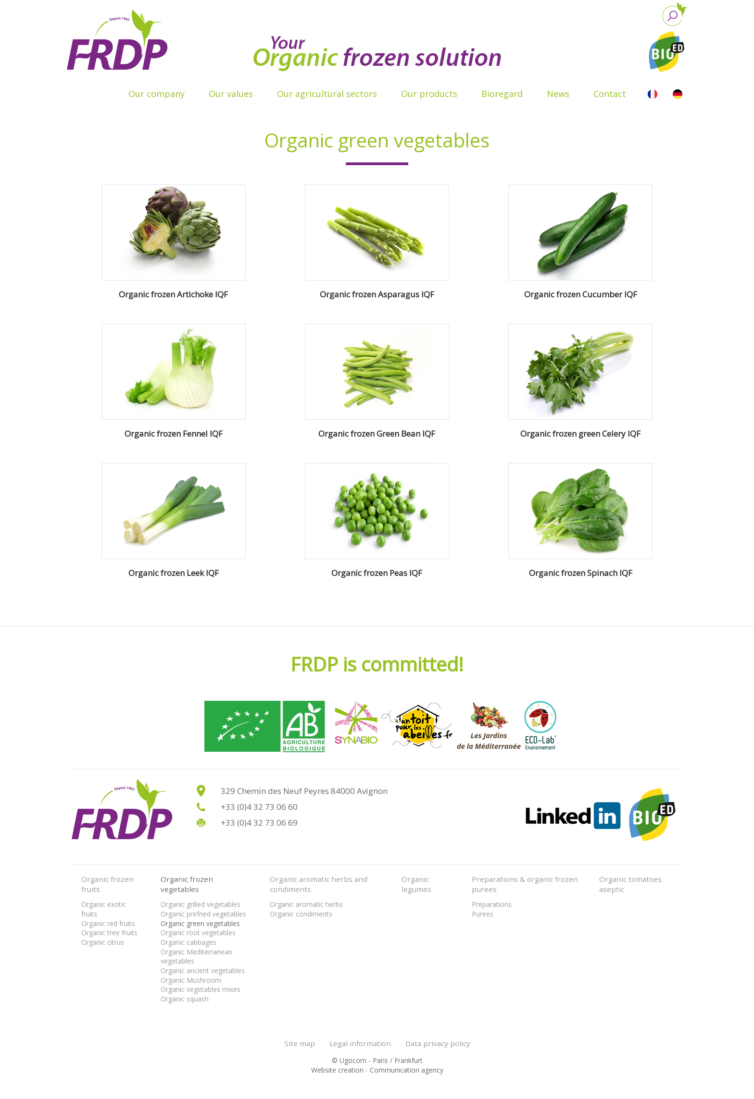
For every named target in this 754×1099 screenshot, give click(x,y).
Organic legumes (416, 884)
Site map (299, 1043)
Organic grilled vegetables (200, 904)
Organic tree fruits (109, 932)
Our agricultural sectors (327, 93)
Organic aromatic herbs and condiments (318, 884)
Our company (156, 93)
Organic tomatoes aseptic (630, 884)
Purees (482, 913)
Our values (231, 93)
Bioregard (502, 93)
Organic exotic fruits (103, 909)
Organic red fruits (108, 923)
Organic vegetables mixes (200, 989)
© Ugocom (349, 1060)
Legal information (360, 1043)
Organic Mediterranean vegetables (196, 956)
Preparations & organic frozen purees (525, 884)
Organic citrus (102, 942)
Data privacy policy (437, 1043)
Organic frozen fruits (107, 884)
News (558, 93)
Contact (609, 93)
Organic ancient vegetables (203, 970)
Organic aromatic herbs (306, 904)
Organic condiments (301, 913)
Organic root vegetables (198, 932)
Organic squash (185, 998)
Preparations (492, 904)
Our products (429, 93)
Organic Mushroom (191, 980)
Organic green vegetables (200, 923)
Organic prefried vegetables (203, 913)
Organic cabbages (188, 942)
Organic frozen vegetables (187, 884)
